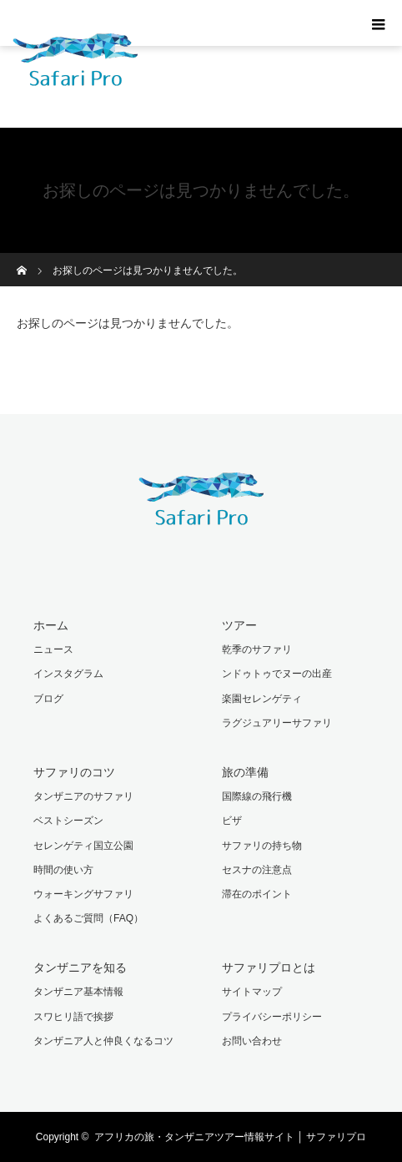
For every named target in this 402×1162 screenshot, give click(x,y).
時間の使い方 (63, 870)
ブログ (48, 699)
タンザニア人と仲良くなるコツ (103, 1041)
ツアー (239, 625)
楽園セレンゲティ (262, 699)
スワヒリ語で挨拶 (73, 1017)
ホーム (50, 625)
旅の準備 (245, 772)
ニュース (53, 649)
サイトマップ (252, 992)
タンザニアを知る (80, 967)
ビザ (232, 820)
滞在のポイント (257, 894)
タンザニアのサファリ (83, 796)
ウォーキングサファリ (83, 894)
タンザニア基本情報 (78, 992)
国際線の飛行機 (257, 796)
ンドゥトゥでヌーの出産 (277, 674)
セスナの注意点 (257, 870)
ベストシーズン (68, 820)
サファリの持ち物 (262, 845)
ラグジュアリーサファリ (277, 723)
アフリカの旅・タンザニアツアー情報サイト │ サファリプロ (230, 1137)
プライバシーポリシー (272, 1017)
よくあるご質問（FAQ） (88, 918)
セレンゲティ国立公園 (83, 845)
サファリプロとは (268, 967)
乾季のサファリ (257, 649)
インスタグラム (68, 674)
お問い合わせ (252, 1041)
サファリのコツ (74, 772)
